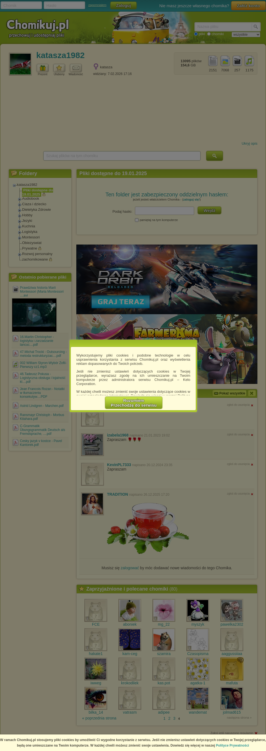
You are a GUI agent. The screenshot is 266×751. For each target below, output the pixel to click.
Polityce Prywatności (232, 745)
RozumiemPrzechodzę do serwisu (134, 402)
